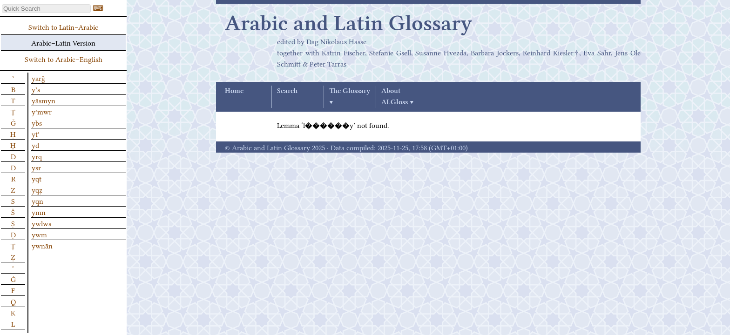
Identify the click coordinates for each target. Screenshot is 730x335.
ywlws (41, 223)
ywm (39, 234)
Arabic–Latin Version (63, 42)
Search (287, 91)
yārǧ (38, 78)
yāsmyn (43, 100)
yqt (36, 178)
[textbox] (46, 8)
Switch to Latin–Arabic (63, 26)
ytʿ (36, 133)
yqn (37, 200)
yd (35, 145)
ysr (36, 167)
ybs (37, 122)
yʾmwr (42, 111)
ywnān (42, 245)
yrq (37, 156)
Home (234, 91)
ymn (39, 212)
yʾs (36, 89)
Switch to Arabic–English (63, 59)
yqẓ (37, 189)
